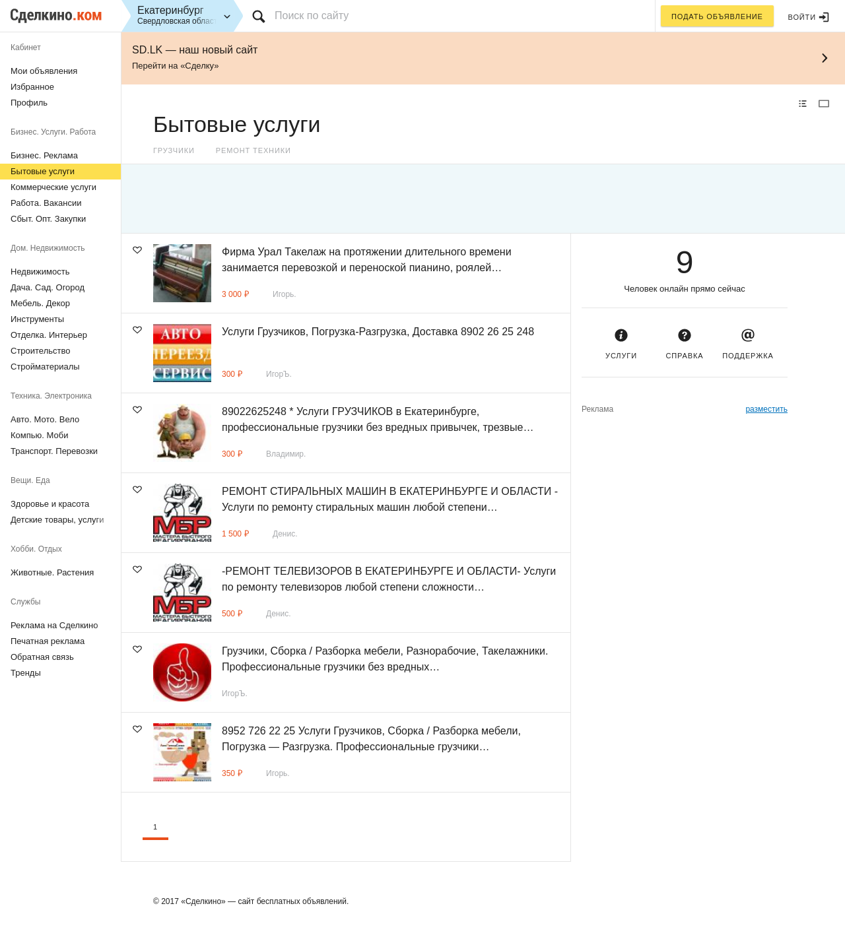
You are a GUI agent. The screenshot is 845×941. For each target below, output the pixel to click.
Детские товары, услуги (57, 520)
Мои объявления (44, 71)
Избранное (32, 87)
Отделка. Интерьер (49, 335)
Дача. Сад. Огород (47, 287)
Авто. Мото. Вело (45, 419)
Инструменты (37, 319)
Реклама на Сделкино (54, 625)
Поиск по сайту (312, 15)
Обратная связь (42, 657)
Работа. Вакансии (46, 203)
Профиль (29, 103)
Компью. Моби (39, 435)
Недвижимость (40, 271)
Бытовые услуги (43, 171)
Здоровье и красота (50, 504)
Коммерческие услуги (53, 187)
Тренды (26, 673)
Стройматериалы (45, 367)
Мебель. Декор (40, 303)
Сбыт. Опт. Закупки (48, 219)
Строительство (40, 351)
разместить (766, 409)
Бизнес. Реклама (44, 155)
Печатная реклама (47, 641)
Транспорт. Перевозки (54, 451)
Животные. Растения (52, 572)
